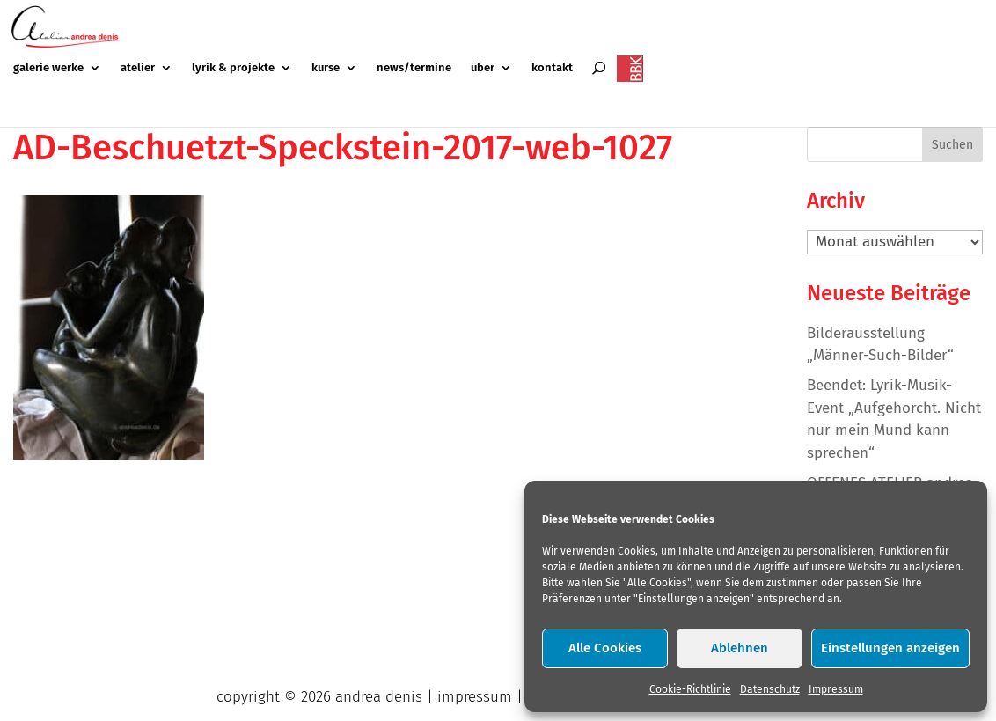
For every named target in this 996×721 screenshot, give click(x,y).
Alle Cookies (604, 648)
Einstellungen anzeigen (890, 648)
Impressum (836, 689)
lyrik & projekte (233, 68)
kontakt (552, 68)
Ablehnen (739, 648)
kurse (325, 68)
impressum (474, 697)
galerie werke (48, 68)
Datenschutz (770, 689)
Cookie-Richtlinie (690, 689)
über (482, 68)
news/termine (414, 68)
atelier (138, 68)
